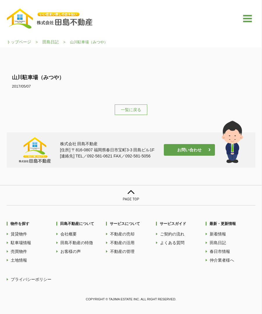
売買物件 (19, 251)
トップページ (19, 42)
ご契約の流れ (172, 234)
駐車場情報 (21, 242)
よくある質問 (172, 242)
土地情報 (19, 260)
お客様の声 (70, 251)
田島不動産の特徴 (76, 242)
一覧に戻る (131, 109)
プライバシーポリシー (31, 279)
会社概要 (68, 234)
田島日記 (50, 42)
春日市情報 (220, 251)
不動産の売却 (122, 234)
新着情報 (218, 234)
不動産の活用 (122, 242)
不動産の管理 (122, 251)
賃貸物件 (19, 234)
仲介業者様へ (222, 260)
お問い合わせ (189, 150)
